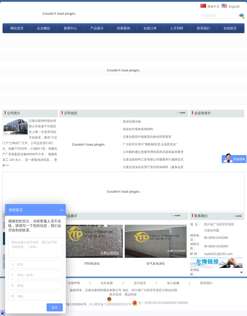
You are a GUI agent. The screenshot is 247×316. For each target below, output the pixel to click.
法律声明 (74, 283)
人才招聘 (176, 28)
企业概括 (43, 28)
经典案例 (123, 28)
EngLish (234, 6)
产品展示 (97, 28)
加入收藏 (173, 283)
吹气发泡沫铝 (156, 263)
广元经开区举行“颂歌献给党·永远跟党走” (150, 144)
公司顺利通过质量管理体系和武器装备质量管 (153, 152)
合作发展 (107, 283)
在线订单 (150, 28)
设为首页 (140, 283)
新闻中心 (70, 28)
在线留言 (230, 28)
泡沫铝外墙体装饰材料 (138, 129)
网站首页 (17, 28)
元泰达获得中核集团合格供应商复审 (147, 137)
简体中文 (214, 6)
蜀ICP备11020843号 (72, 304)
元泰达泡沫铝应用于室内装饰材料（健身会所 (153, 167)
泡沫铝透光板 (132, 121)
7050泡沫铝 (92, 263)
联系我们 (203, 28)
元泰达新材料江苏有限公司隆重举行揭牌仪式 (153, 159)
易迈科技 (131, 294)
